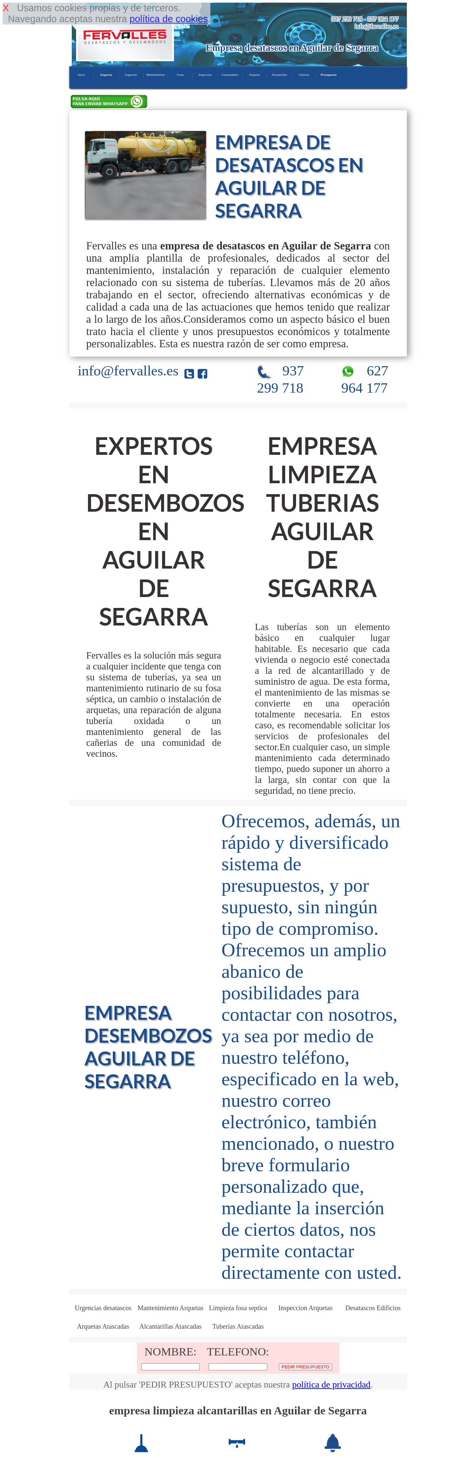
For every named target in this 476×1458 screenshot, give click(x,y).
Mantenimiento (155, 74)
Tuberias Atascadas (238, 1326)
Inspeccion (205, 74)
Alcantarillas (279, 74)
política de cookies (169, 19)
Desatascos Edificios (373, 1307)
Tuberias (304, 74)
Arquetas (254, 74)
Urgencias (131, 74)
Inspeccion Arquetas (306, 1307)
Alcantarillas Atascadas (170, 1326)
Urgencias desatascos (103, 1307)
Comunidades (229, 74)
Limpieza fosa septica (238, 1307)
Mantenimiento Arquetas (171, 1307)
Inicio (81, 74)
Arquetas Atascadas (103, 1326)
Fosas (180, 74)
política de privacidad (331, 1385)
